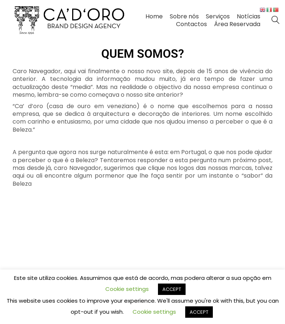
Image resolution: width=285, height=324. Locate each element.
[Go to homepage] (69, 20)
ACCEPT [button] (171, 289)
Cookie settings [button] (127, 289)
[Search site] (275, 21)
